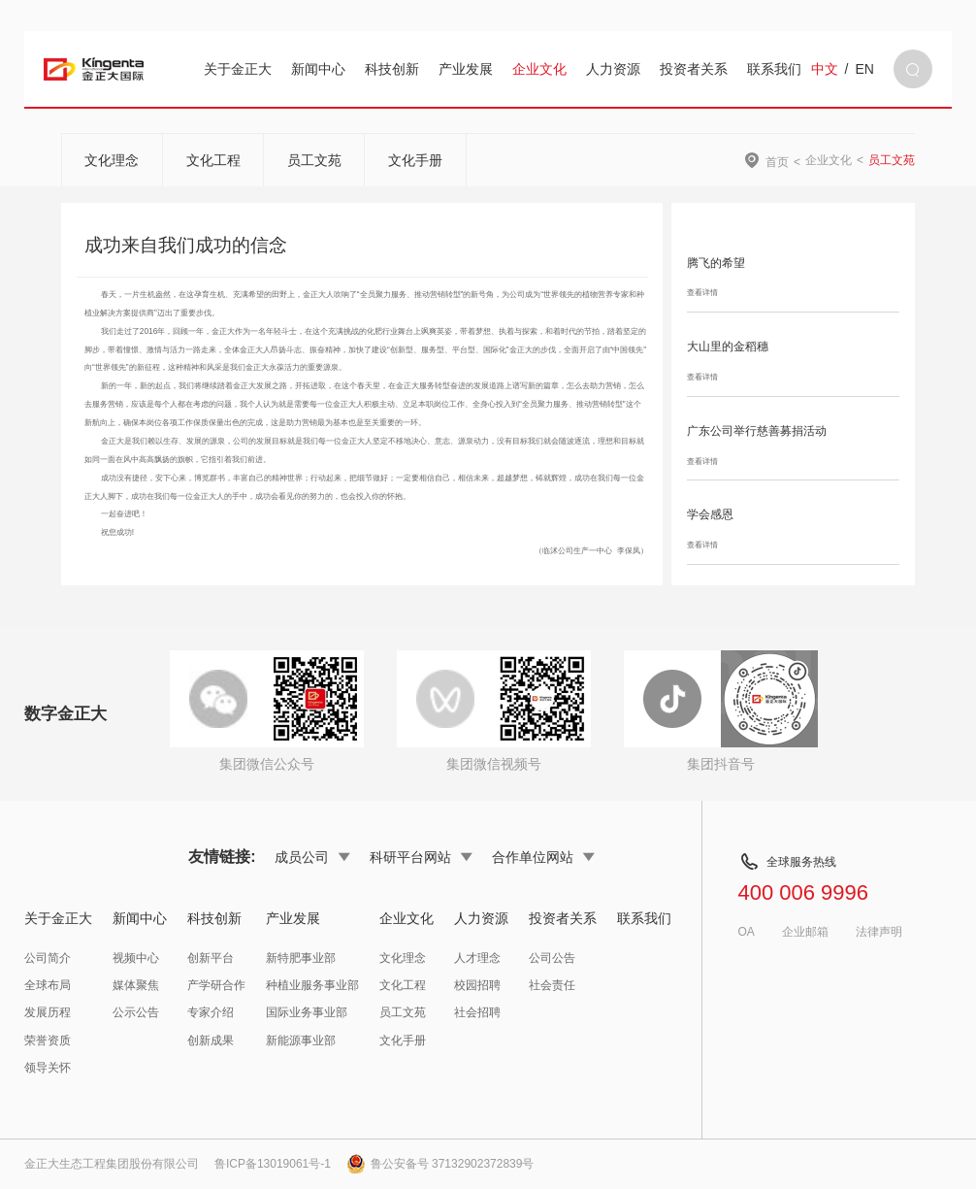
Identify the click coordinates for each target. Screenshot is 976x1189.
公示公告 (136, 1012)
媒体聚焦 (136, 985)
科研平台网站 (421, 857)
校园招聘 (477, 985)
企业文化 (539, 69)
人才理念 (477, 958)
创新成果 (210, 1040)
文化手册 (415, 160)
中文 (824, 69)
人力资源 (613, 69)
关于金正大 (238, 69)
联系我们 (774, 69)
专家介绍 (210, 1012)
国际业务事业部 (306, 1012)
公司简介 (47, 958)
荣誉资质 (47, 1040)
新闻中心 (318, 69)
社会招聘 (477, 1012)
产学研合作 (216, 985)
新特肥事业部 (301, 958)
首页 (777, 161)
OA (745, 932)
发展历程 (47, 1012)
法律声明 (879, 932)
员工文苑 (314, 160)
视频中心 (136, 958)
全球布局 (47, 985)
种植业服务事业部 (312, 985)
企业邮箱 (805, 932)
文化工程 (213, 160)
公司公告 (552, 958)
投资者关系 (694, 69)
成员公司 (312, 857)
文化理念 (111, 160)
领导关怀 (47, 1067)
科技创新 (392, 69)
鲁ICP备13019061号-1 (272, 1164)
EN (864, 69)
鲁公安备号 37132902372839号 (440, 1163)
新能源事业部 (301, 1040)
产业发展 (466, 69)
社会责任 (552, 985)
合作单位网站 (543, 857)
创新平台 (210, 958)
